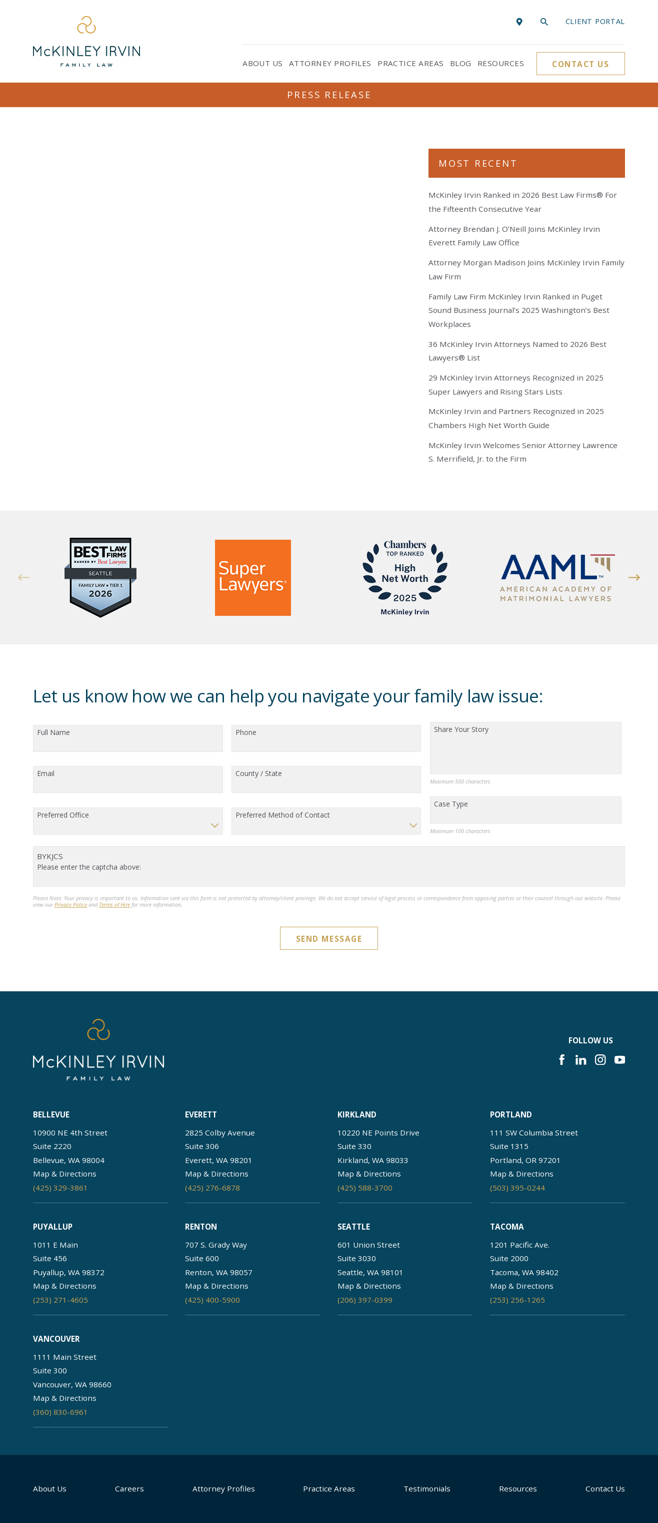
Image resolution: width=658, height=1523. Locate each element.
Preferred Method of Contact (283, 815)
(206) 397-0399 (365, 1300)
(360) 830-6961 (60, 1412)
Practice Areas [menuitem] (411, 63)
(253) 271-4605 (60, 1300)
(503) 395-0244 (517, 1188)
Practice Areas (329, 1488)
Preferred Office (63, 815)
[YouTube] (619, 1059)
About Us (49, 1488)
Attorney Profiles (223, 1488)
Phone (246, 732)
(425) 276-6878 (212, 1188)
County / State (259, 774)
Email (45, 774)
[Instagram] (600, 1059)
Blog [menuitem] (461, 63)
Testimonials (427, 1488)
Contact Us (580, 64)
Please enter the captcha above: (89, 867)
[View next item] (634, 577)
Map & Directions (64, 1174)
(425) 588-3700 (365, 1188)
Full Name (53, 732)
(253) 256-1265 (517, 1300)
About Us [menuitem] (262, 63)
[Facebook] (561, 1059)
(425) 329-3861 (60, 1188)
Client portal (595, 21)
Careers (129, 1488)
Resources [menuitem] (501, 63)
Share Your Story (461, 729)
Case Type (451, 804)
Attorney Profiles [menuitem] (330, 63)
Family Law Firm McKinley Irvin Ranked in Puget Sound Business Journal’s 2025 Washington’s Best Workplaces (519, 310)
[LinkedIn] (581, 1059)
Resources (518, 1488)
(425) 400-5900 (212, 1300)
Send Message (329, 939)
